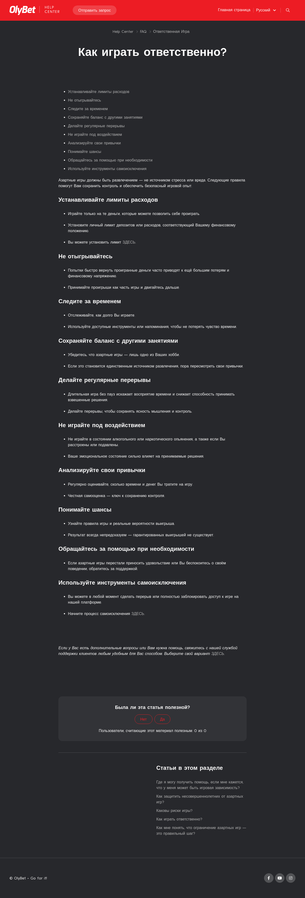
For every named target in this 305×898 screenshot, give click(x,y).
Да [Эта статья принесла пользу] (162, 719)
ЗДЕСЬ (129, 242)
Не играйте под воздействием (95, 134)
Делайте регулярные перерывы (96, 126)
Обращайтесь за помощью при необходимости (110, 160)
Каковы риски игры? (174, 810)
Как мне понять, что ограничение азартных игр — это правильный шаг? (201, 830)
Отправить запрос (94, 10)
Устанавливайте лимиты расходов (98, 91)
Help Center (123, 31)
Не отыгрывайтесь (84, 100)
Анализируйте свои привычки (94, 143)
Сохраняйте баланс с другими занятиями (105, 117)
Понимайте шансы (84, 151)
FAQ (143, 31)
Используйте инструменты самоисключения (107, 168)
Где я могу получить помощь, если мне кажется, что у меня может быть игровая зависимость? (200, 785)
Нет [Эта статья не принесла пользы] (143, 719)
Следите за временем (88, 109)
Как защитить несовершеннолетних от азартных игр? (199, 799)
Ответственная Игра (171, 31)
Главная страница (234, 10)
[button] (266, 10)
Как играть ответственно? (179, 819)
